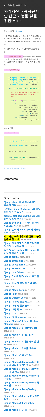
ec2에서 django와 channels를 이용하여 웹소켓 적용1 (22, 217)
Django (19, 31)
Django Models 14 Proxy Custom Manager (21, 322)
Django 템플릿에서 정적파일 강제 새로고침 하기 (21, 224)
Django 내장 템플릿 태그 (22, 301)
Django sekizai (17, 256)
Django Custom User (20, 297)
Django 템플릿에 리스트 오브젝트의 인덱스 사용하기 (21, 245)
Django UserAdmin (19, 272)
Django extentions (19, 260)
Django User (15, 313)
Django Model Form (19, 290)
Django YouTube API (20, 268)
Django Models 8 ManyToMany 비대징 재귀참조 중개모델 (21, 363)
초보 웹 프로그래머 (15, 5)
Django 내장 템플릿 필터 (22, 305)
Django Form (16, 293)
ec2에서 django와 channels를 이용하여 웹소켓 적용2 (22, 210)
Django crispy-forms (20, 264)
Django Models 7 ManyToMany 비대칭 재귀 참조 (21, 370)
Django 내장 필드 (18, 309)
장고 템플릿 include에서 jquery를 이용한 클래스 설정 (21, 251)
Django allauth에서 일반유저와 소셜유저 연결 (21, 204)
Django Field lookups (20, 317)
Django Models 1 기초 (20, 409)
